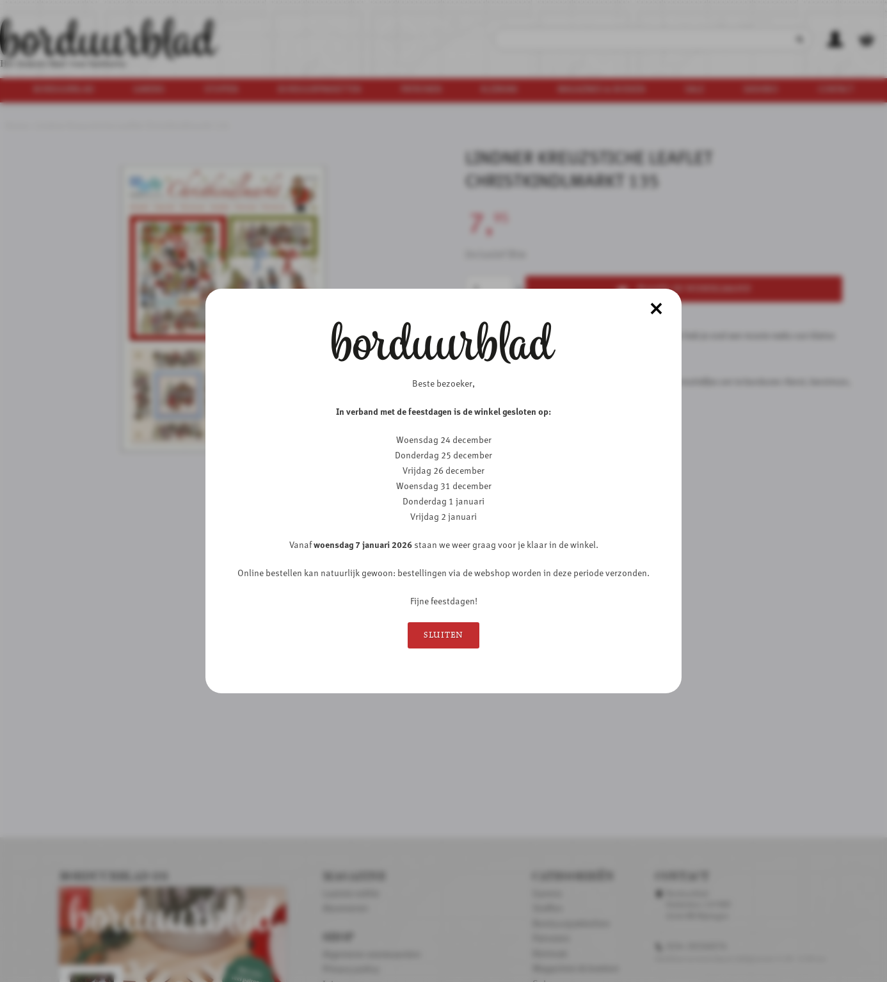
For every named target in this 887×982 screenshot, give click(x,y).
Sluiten (443, 635)
